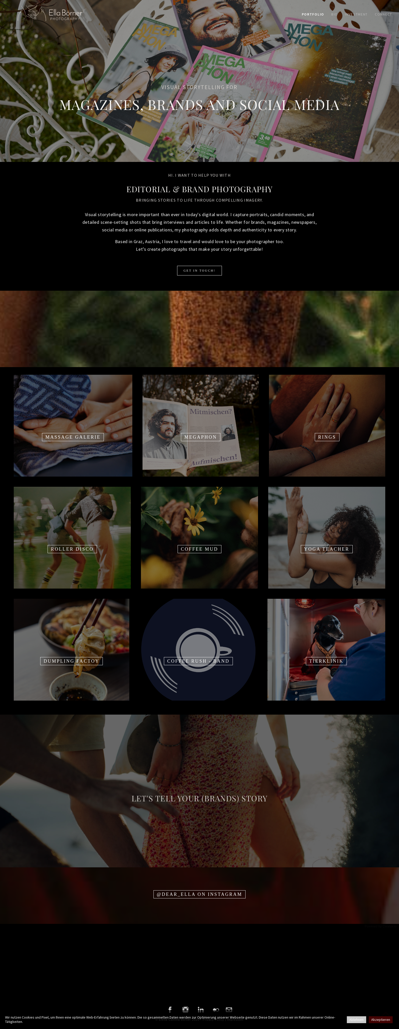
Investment (356, 14)
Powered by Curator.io (380, 926)
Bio (334, 14)
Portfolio (313, 14)
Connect (383, 14)
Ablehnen (356, 1019)
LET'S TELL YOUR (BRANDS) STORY (199, 798)
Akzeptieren (380, 1019)
